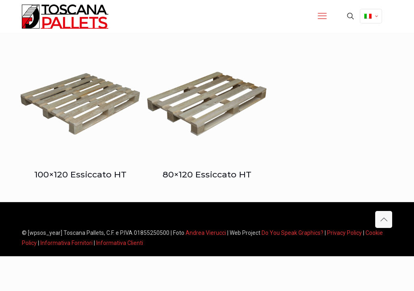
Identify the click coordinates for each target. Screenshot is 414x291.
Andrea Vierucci (206, 233)
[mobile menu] (322, 16)
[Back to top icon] (383, 219)
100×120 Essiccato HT (80, 174)
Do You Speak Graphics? (292, 233)
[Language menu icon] (371, 16)
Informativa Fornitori (66, 243)
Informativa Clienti (119, 243)
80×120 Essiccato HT (207, 174)
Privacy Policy (344, 233)
